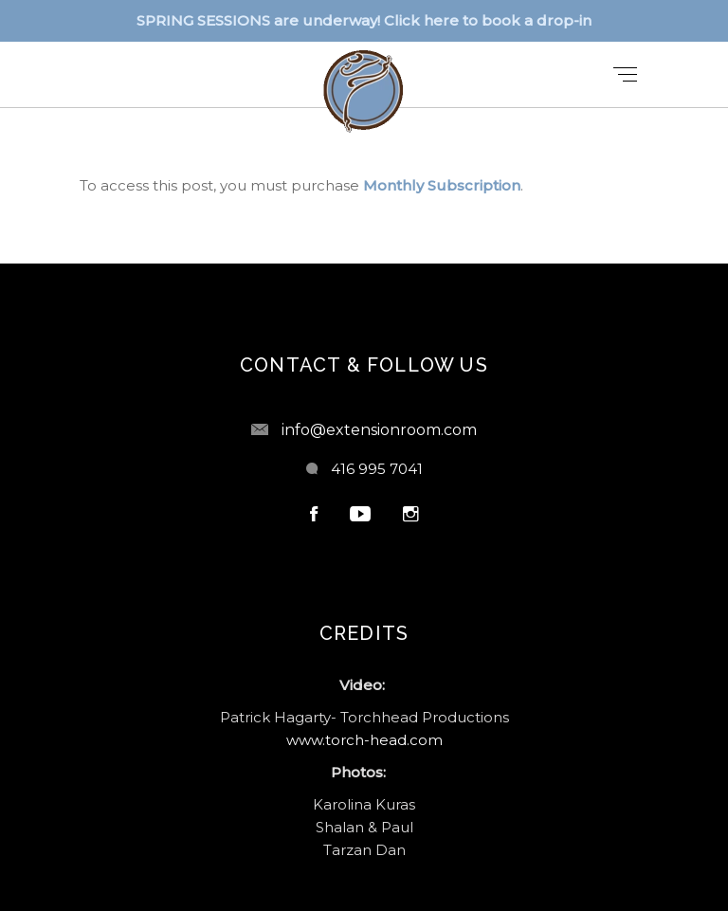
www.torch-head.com (364, 740)
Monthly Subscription (441, 185)
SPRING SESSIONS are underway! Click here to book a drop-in (364, 20)
